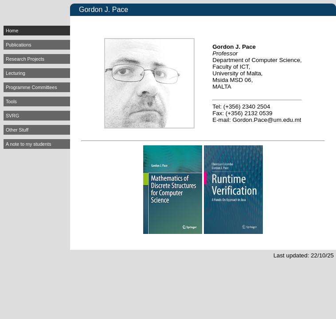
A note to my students (28, 144)
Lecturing (15, 73)
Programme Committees (31, 87)
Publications (18, 44)
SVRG (12, 115)
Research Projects (25, 59)
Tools (11, 101)
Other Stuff (17, 129)
